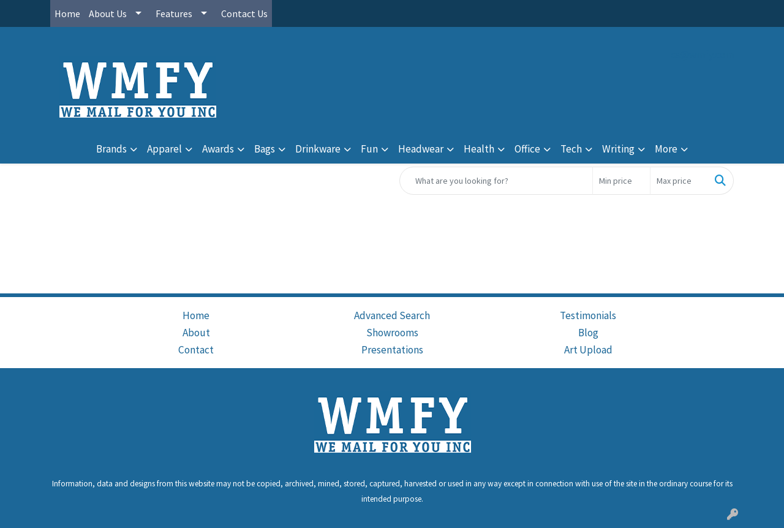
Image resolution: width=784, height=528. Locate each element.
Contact (196, 349)
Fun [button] (369, 149)
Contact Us (244, 13)
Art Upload (588, 349)
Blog (588, 332)
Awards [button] (218, 149)
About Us (108, 13)
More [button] (666, 149)
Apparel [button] (164, 149)
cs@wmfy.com (702, 54)
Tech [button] (571, 149)
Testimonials (588, 315)
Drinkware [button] (318, 149)
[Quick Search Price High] (679, 181)
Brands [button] (111, 149)
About (196, 332)
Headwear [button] (420, 149)
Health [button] (479, 149)
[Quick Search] (496, 181)
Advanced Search (392, 315)
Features (174, 13)
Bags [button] (264, 149)
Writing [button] (618, 149)
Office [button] (527, 149)
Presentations (392, 349)
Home (67, 13)
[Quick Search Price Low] (621, 181)
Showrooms (392, 332)
